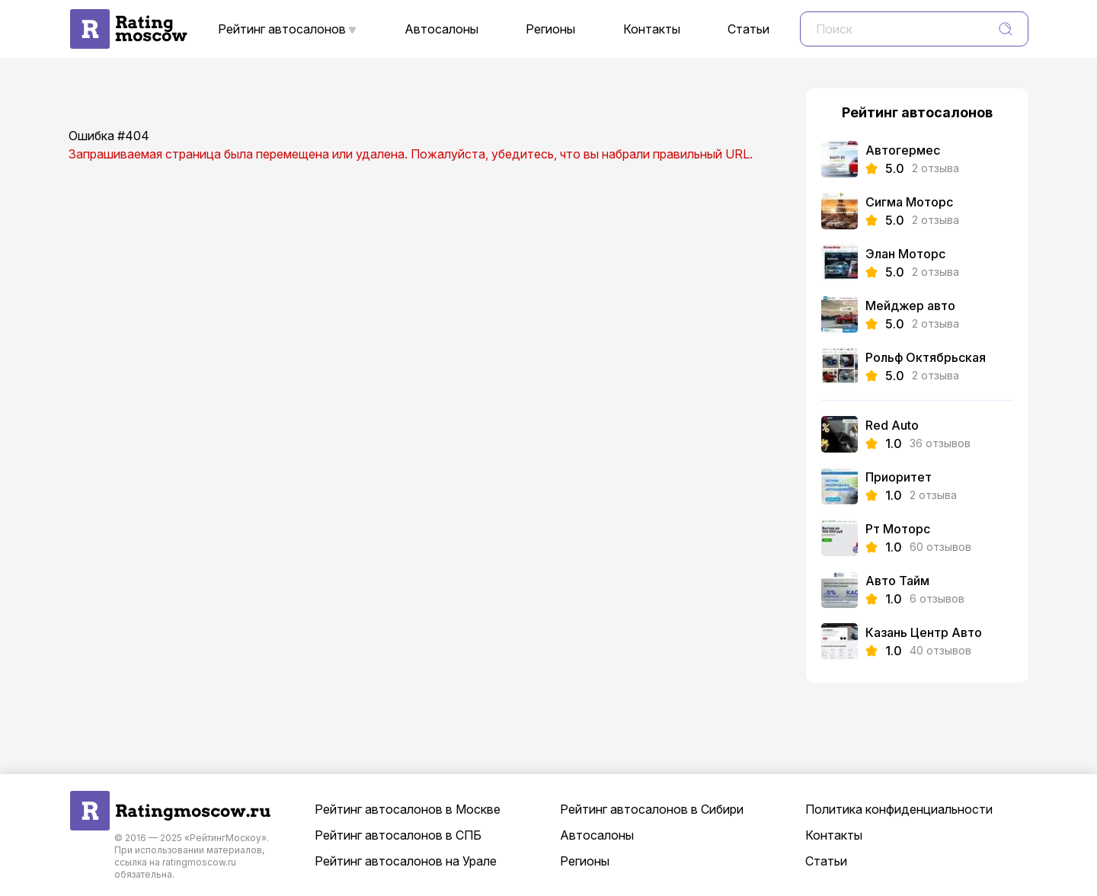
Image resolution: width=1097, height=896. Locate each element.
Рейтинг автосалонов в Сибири (652, 809)
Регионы (550, 29)
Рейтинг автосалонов (282, 29)
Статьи (748, 29)
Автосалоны (441, 29)
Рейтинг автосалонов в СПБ (398, 835)
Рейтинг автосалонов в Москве (408, 809)
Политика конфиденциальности (899, 809)
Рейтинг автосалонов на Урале (406, 861)
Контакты (651, 29)
